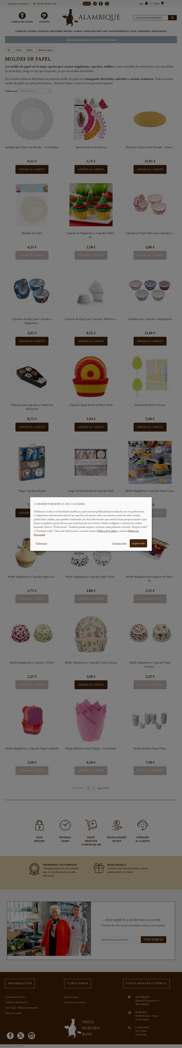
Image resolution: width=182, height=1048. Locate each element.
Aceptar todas (138, 543)
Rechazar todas (119, 543)
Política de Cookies (107, 531)
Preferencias (41, 543)
